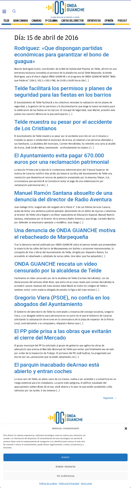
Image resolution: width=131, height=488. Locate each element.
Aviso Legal (86, 483)
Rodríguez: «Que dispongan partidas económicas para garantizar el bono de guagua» (61, 54)
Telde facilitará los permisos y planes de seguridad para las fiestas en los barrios (63, 91)
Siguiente (110, 398)
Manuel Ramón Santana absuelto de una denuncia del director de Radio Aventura (63, 196)
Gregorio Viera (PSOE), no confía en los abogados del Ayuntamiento (62, 300)
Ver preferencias (65, 476)
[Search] (14, 11)
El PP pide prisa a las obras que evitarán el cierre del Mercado (62, 334)
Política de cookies (48, 483)
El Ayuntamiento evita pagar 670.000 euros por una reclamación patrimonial (61, 158)
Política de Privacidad (69, 483)
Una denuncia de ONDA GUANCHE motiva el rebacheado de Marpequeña (64, 233)
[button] (126, 428)
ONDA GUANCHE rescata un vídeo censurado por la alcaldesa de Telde (57, 267)
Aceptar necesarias (65, 466)
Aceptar (65, 457)
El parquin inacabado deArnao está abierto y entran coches (56, 368)
